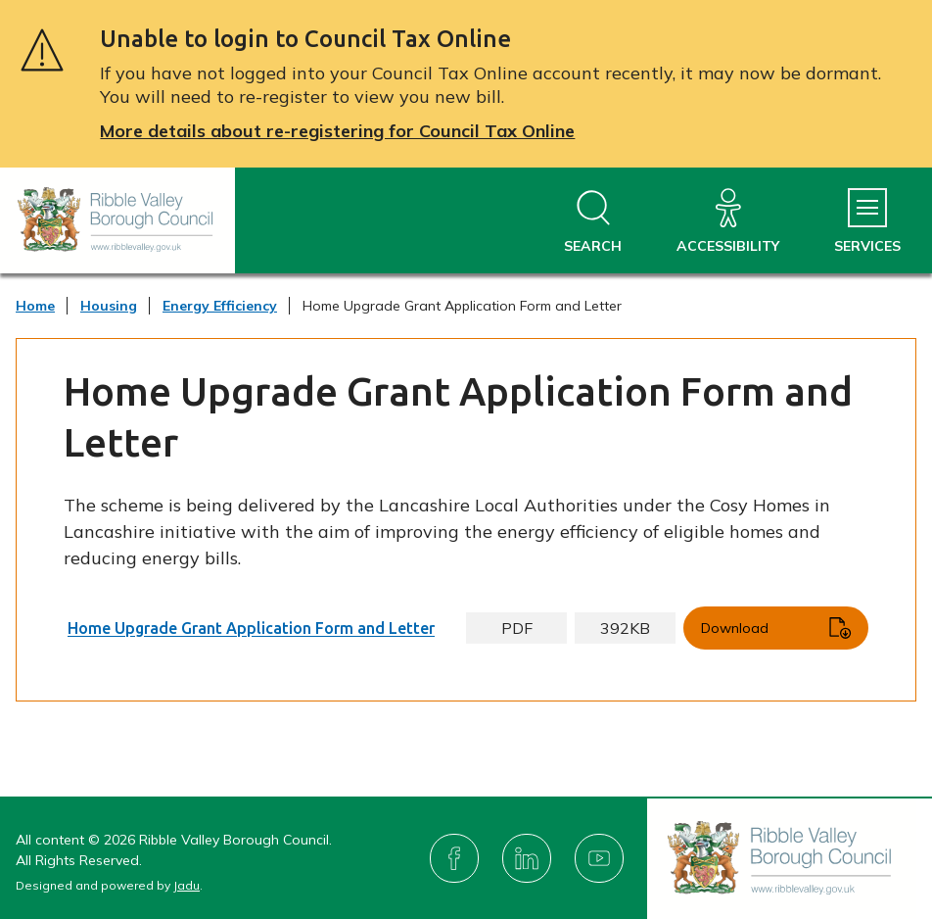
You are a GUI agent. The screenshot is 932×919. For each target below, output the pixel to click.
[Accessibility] (728, 221)
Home (35, 305)
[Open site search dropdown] (592, 221)
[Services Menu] (867, 221)
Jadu (186, 885)
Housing (108, 305)
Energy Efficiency (220, 305)
